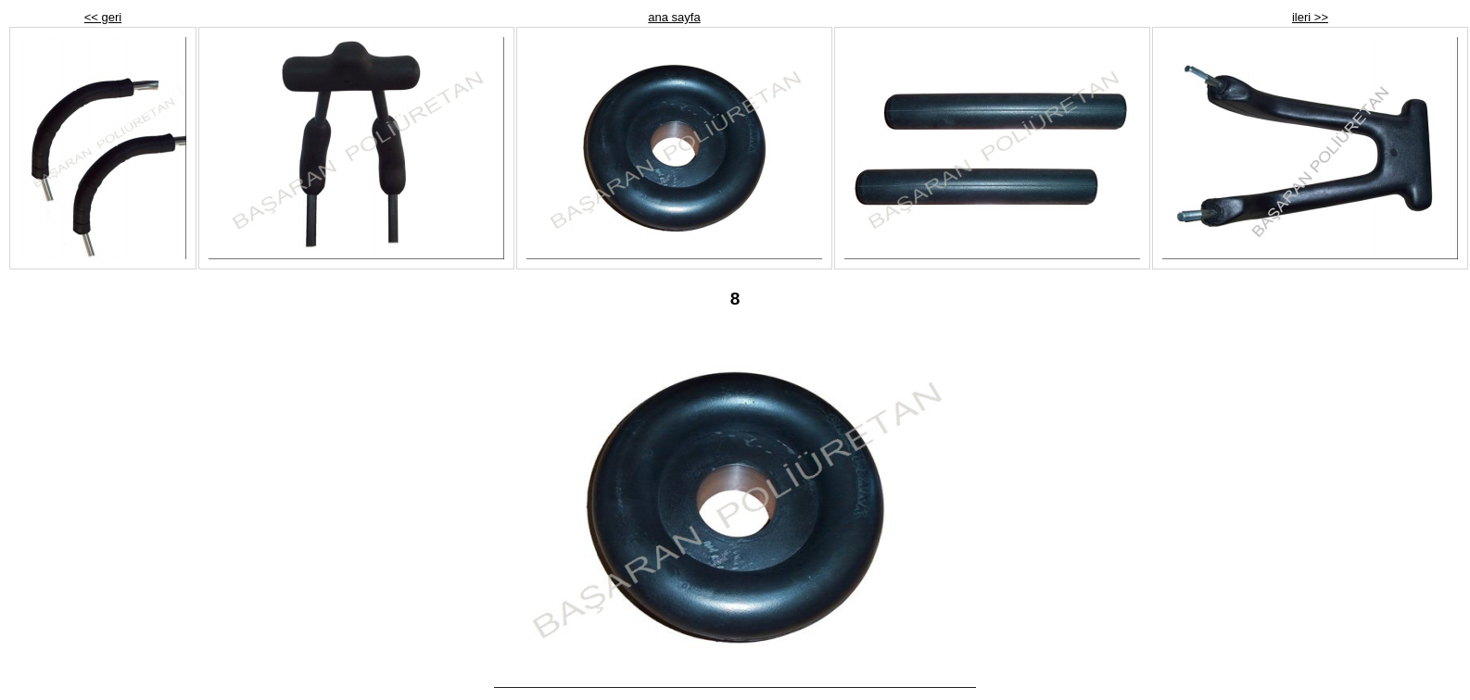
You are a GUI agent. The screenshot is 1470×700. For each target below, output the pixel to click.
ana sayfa (674, 17)
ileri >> (1310, 17)
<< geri (102, 17)
